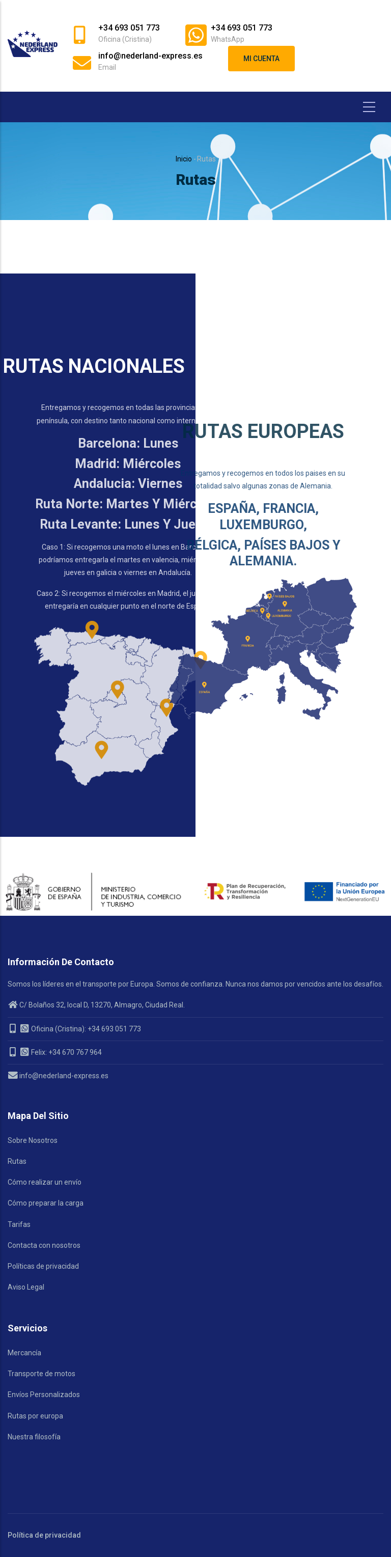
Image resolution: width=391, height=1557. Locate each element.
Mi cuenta (261, 58)
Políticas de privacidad (43, 1266)
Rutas (17, 1161)
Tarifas (19, 1224)
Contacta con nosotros (44, 1245)
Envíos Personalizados (44, 1394)
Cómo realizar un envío (44, 1182)
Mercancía (24, 1353)
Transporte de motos (41, 1374)
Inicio (184, 159)
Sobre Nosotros (33, 1140)
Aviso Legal (26, 1287)
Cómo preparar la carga (45, 1203)
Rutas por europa (35, 1416)
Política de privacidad (44, 1535)
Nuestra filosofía (34, 1437)
